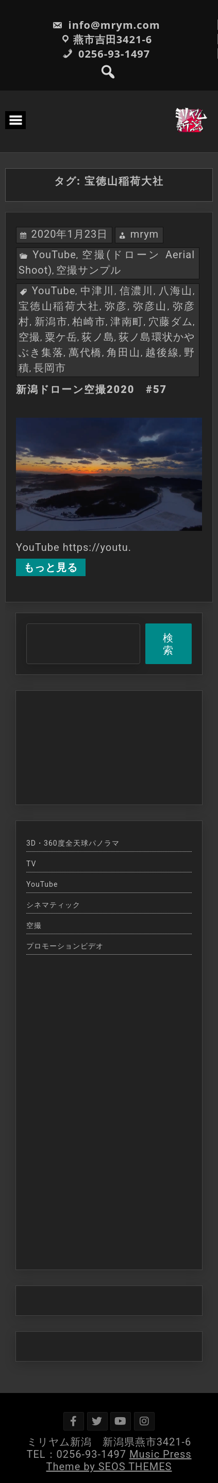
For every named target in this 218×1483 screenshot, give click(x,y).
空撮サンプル (88, 270)
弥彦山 (150, 306)
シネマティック (53, 905)
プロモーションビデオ (65, 946)
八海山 (176, 290)
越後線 (162, 352)
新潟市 (51, 321)
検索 (168, 644)
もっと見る (51, 567)
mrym (144, 234)
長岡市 (49, 368)
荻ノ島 (97, 337)
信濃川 (137, 290)
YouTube (54, 254)
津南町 (127, 321)
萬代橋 (86, 352)
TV (31, 864)
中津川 (97, 290)
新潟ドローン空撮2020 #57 (91, 389)
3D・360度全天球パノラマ (73, 843)
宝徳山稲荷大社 (59, 306)
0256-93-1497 (106, 54)
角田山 (124, 352)
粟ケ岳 (61, 337)
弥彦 (116, 306)
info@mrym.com (106, 25)
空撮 (29, 337)
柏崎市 (89, 321)
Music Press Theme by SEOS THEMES (119, 1460)
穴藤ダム (170, 321)
